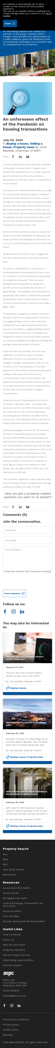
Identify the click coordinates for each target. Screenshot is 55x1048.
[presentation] (25, 581)
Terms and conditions (16, 1019)
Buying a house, (18, 143)
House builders (12, 911)
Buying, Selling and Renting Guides (24, 921)
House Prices (11, 893)
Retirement (9, 874)
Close (10, 23)
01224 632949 (11, 990)
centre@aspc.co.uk (14, 995)
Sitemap (8, 1034)
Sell (5, 864)
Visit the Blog (11, 916)
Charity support (12, 965)
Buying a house (18, 688)
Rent (5, 859)
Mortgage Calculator (15, 898)
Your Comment (27, 558)
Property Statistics (14, 950)
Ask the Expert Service (16, 955)
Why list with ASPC (14, 944)
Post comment (14, 593)
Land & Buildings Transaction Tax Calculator (23, 904)
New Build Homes (13, 869)
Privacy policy (11, 1024)
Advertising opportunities (18, 960)
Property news (35, 757)
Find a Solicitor (12, 934)
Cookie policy (11, 1029)
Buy (5, 854)
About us (8, 939)
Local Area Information (17, 888)
